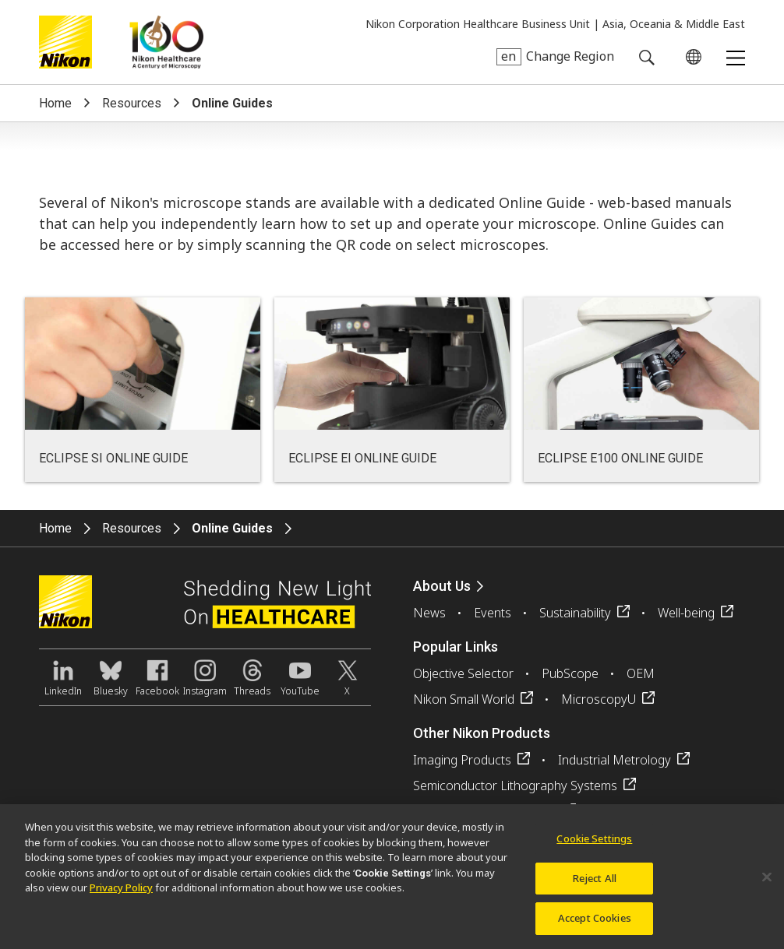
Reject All (594, 885)
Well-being (686, 612)
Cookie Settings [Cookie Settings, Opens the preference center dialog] (594, 846)
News (429, 612)
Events (492, 612)
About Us (442, 586)
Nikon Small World (463, 699)
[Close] (767, 884)
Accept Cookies (594, 926)
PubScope (570, 673)
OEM (641, 673)
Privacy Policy (121, 895)
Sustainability (575, 612)
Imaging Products (462, 759)
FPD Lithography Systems (485, 811)
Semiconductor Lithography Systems (515, 785)
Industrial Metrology (614, 759)
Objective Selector (463, 673)
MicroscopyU (598, 699)
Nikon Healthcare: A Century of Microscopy (166, 42)
